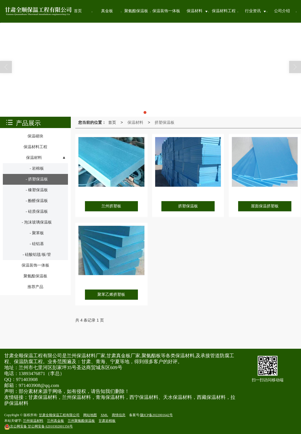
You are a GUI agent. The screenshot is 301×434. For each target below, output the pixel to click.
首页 (112, 122)
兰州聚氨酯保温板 (81, 421)
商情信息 (118, 415)
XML (104, 415)
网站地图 (90, 415)
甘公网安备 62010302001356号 (38, 426)
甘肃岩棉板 (107, 421)
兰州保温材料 (33, 421)
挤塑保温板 (164, 122)
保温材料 (135, 122)
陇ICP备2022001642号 (156, 415)
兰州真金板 (55, 421)
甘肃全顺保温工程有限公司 (59, 415)
